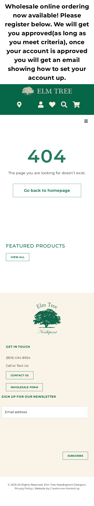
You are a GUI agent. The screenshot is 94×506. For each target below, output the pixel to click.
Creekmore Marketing (64, 488)
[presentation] (32, 433)
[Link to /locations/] (19, 105)
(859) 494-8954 (18, 358)
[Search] (64, 104)
